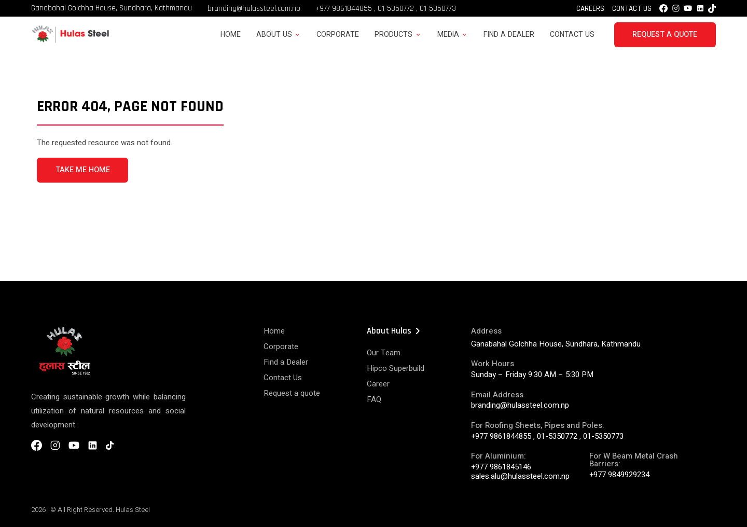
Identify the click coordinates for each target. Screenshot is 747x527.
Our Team (383, 352)
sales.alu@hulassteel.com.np (520, 476)
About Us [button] (274, 34)
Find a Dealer (508, 34)
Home (230, 34)
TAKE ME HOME (83, 169)
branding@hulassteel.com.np (254, 8)
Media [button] (448, 34)
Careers (590, 8)
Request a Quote (664, 34)
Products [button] (393, 34)
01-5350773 (438, 8)
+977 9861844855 (344, 8)
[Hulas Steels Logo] (70, 41)
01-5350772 (396, 8)
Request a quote (292, 393)
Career (378, 384)
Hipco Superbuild (395, 368)
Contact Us (632, 8)
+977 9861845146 (501, 467)
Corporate (337, 34)
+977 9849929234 (619, 474)
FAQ (374, 399)
